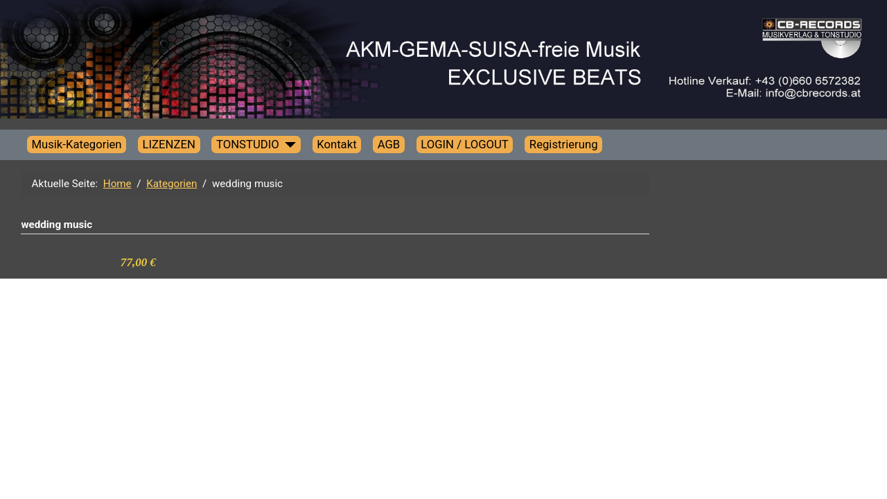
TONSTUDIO (247, 144)
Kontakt (337, 144)
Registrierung (563, 144)
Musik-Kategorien (76, 144)
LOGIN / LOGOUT (465, 144)
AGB (389, 144)
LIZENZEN (169, 144)
